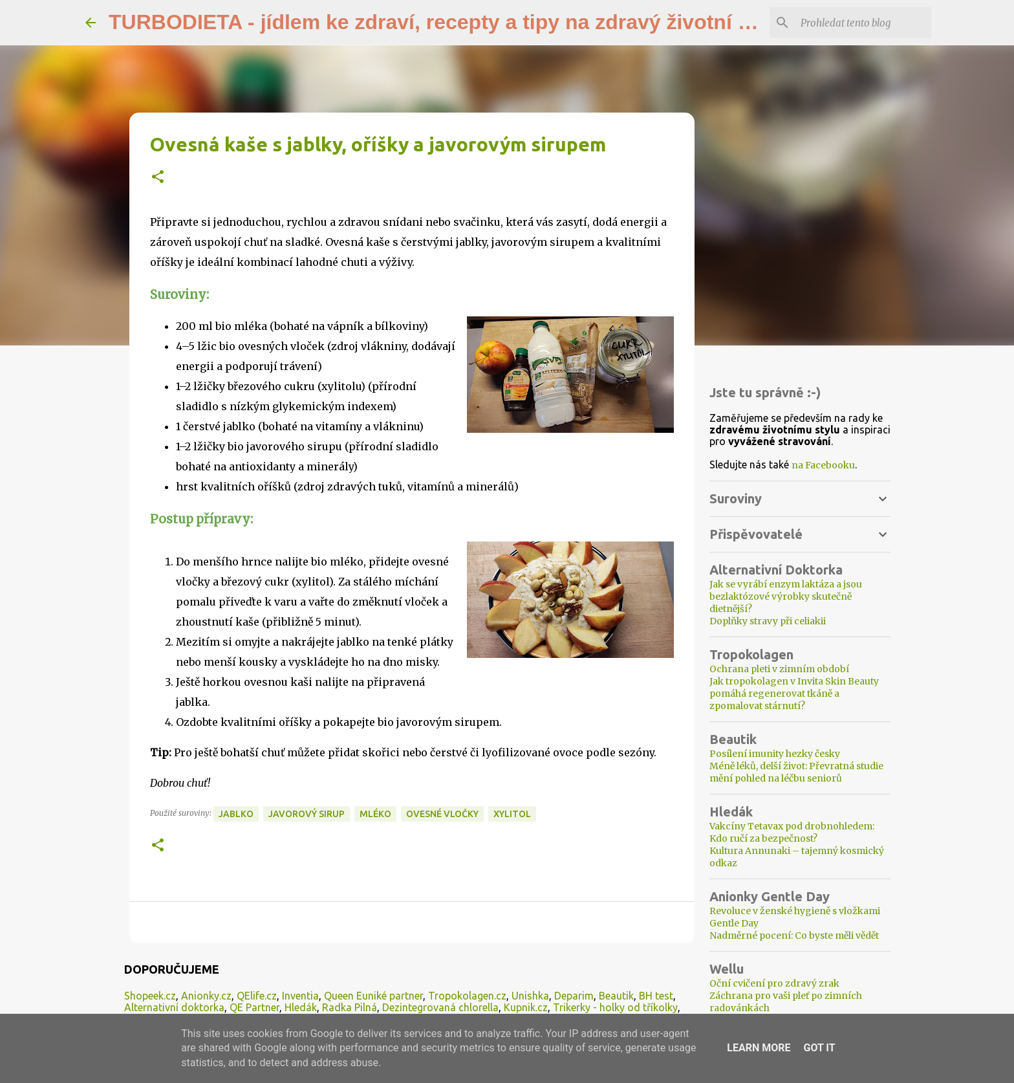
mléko (375, 814)
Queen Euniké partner (373, 995)
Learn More (758, 1048)
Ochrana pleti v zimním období (779, 669)
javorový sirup (306, 814)
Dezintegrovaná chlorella (440, 1007)
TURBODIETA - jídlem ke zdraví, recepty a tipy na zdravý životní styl (441, 22)
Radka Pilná (349, 1007)
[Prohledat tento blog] (863, 22)
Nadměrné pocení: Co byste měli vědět (794, 935)
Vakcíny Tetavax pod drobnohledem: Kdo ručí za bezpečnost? (791, 832)
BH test (656, 995)
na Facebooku (823, 465)
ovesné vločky (442, 814)
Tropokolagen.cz (467, 995)
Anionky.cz (206, 995)
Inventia (300, 995)
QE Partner (254, 1007)
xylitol (512, 814)
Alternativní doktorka (174, 1007)
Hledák (301, 1007)
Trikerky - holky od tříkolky (615, 1007)
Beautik (616, 995)
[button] (158, 177)
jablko (236, 814)
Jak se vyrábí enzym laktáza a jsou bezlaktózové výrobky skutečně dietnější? (785, 596)
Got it (819, 1048)
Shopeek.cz (150, 995)
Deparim (574, 995)
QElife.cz (257, 995)
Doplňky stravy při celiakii (767, 621)
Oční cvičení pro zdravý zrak (774, 983)
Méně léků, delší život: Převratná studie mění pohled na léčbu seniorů (796, 772)
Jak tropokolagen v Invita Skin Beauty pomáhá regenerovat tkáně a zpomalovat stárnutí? (794, 693)
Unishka (530, 995)
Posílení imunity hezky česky (774, 754)
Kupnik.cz (526, 1007)
